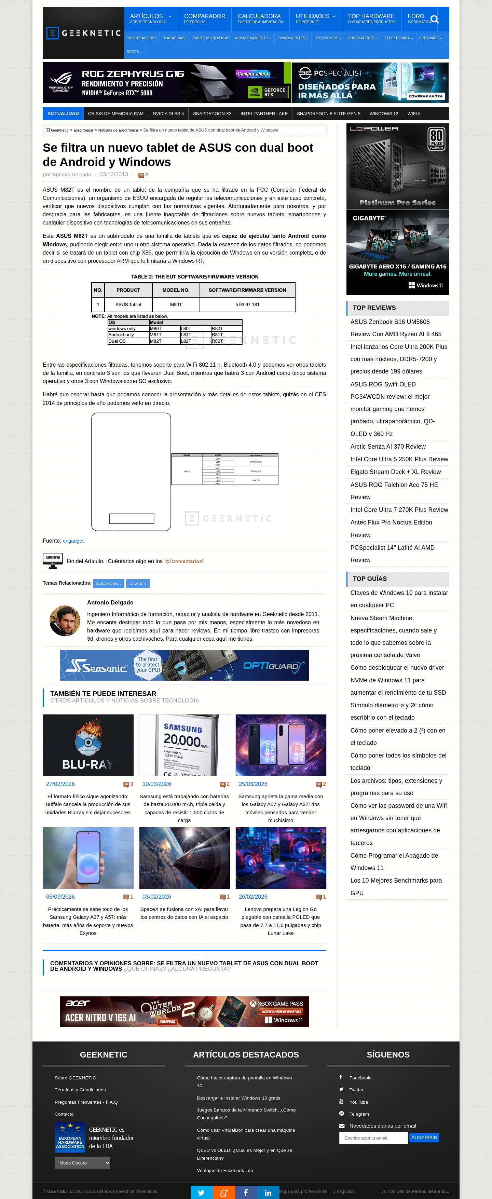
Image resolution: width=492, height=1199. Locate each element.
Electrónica (86, 130)
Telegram (355, 1114)
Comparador (205, 19)
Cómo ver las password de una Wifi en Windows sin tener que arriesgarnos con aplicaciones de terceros (398, 593)
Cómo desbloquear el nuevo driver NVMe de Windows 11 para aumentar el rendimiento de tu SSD (399, 508)
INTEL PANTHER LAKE (264, 113)
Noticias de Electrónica (124, 130)
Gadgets (141, 584)
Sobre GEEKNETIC (77, 1078)
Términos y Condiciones (83, 1090)
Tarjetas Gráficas (211, 38)
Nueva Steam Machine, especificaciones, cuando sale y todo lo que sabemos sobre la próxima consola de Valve (399, 485)
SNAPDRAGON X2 (212, 113)
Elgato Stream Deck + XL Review (389, 404)
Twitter (352, 1090)
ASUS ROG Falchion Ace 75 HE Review (398, 411)
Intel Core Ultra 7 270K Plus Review (393, 419)
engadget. (75, 540)
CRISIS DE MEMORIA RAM (116, 113)
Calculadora (261, 19)
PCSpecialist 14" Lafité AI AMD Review (396, 435)
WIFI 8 (414, 113)
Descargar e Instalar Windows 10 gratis (243, 1098)
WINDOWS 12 (384, 113)
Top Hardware (372, 19)
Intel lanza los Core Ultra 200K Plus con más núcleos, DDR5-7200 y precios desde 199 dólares (397, 342)
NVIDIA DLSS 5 (168, 113)
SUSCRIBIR (355, 1150)
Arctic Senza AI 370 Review (383, 388)
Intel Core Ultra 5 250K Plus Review (393, 396)
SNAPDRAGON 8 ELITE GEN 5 (328, 113)
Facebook (356, 1078)
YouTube (354, 1102)
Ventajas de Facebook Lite (228, 1169)
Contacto (65, 1114)
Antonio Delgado (73, 174)
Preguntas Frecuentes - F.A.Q (89, 1102)
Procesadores (142, 38)
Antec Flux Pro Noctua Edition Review (395, 427)
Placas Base (175, 38)
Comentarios (188, 561)
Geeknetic (61, 130)
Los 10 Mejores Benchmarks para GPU (396, 624)
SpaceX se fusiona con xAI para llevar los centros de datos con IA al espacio (184, 917)
